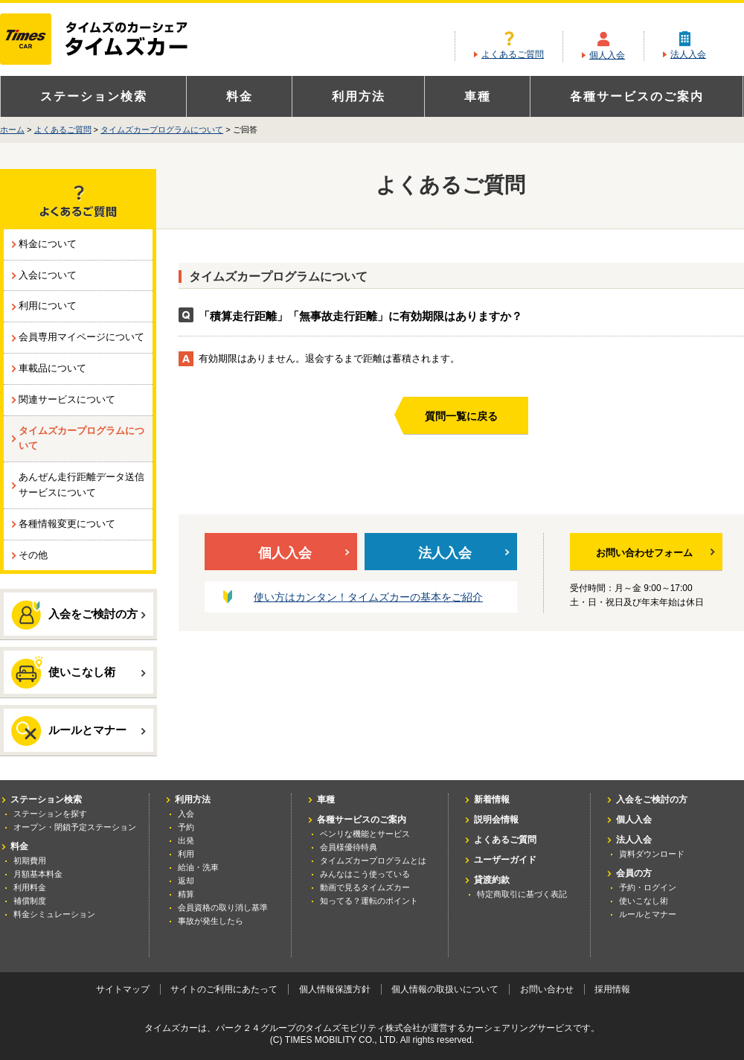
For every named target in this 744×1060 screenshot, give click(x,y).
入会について (48, 275)
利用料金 (29, 887)
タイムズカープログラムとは (373, 860)
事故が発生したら (210, 920)
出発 (186, 840)
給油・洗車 (198, 867)
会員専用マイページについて (81, 336)
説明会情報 (496, 819)
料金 (239, 96)
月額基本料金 (37, 873)
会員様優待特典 (348, 847)
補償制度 (29, 900)
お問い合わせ (547, 989)
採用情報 (612, 989)
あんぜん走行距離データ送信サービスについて (81, 484)
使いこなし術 (78, 671)
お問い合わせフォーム (655, 552)
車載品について (52, 368)
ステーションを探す (50, 813)
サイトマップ (123, 989)
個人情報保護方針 (335, 989)
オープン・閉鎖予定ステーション (74, 827)
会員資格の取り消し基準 (223, 907)
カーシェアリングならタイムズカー (107, 40)
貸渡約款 (492, 880)
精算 (186, 894)
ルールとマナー (78, 731)
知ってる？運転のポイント (369, 900)
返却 (186, 880)
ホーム (12, 129)
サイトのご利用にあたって (224, 989)
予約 (186, 827)
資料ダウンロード (651, 853)
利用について (48, 305)
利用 (186, 853)
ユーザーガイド (505, 860)
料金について (48, 243)
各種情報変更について (67, 523)
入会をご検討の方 (78, 615)
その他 (33, 555)
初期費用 (29, 860)
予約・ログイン (647, 887)
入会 (186, 813)
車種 (477, 96)
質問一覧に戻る (461, 416)
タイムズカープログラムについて (161, 129)
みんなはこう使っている (365, 873)
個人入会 (607, 55)
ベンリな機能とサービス (365, 833)
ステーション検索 (93, 96)
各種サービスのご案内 (637, 96)
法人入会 (688, 54)
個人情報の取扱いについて (444, 989)
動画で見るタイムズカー (365, 887)
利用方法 (358, 96)
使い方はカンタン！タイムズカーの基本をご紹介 (368, 597)
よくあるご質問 (512, 54)
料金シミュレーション (54, 914)
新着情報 (492, 799)
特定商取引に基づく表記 (522, 894)
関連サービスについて (67, 399)
